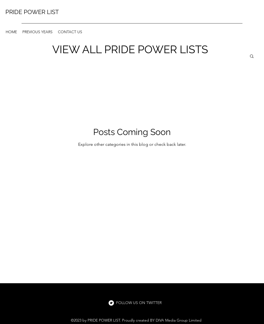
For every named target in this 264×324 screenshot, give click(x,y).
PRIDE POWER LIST (32, 11)
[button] (251, 56)
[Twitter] (111, 303)
